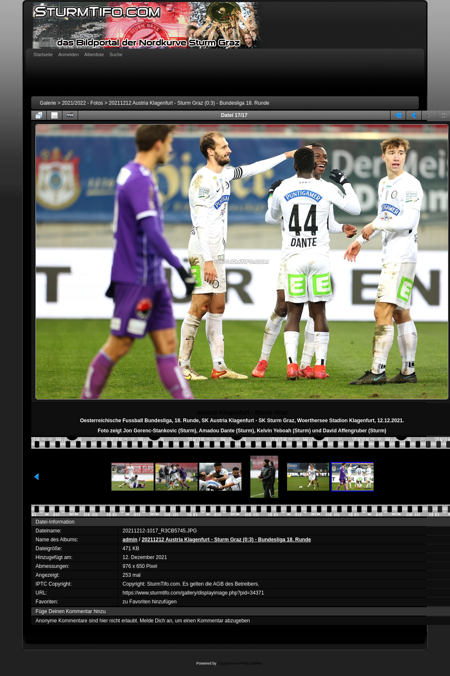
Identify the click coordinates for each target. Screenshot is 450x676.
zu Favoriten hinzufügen (149, 602)
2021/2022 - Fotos (82, 103)
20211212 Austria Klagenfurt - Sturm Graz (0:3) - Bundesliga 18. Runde (189, 103)
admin (129, 540)
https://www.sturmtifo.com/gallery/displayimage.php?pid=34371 (193, 593)
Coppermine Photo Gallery (239, 663)
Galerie (48, 103)
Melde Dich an (156, 621)
